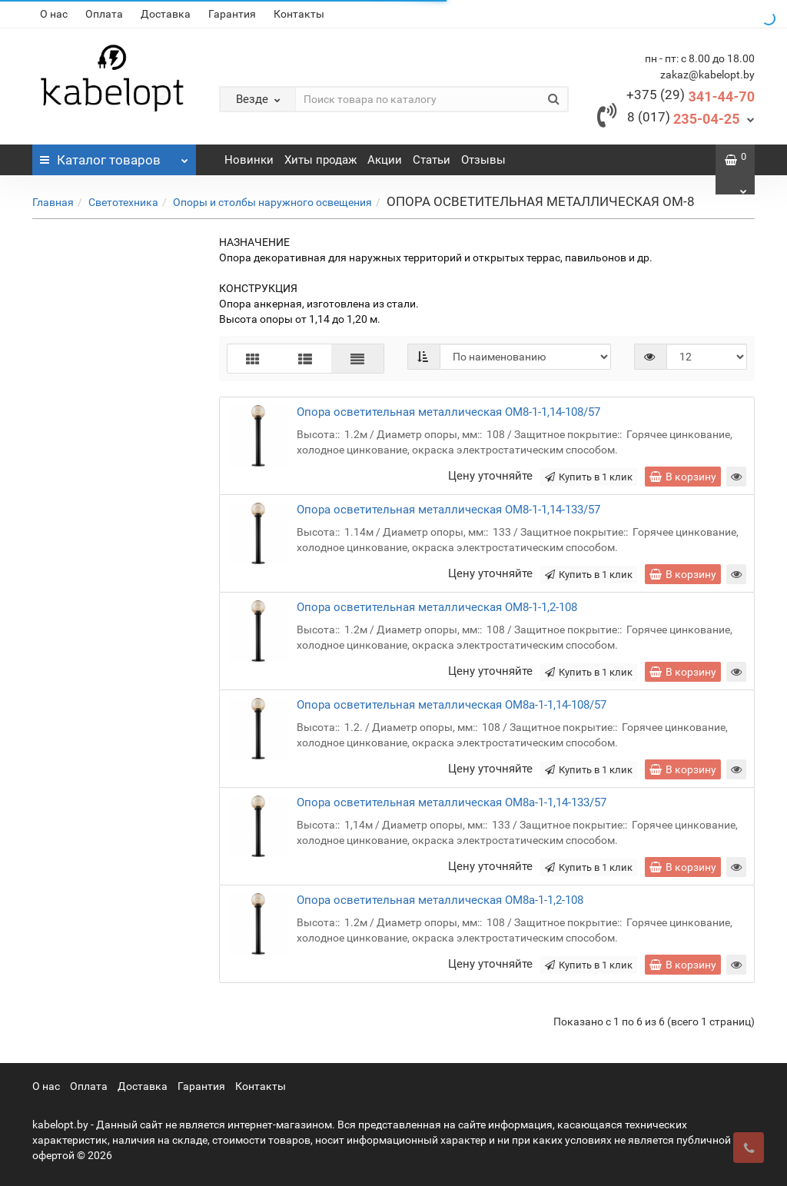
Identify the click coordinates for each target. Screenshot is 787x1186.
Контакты (299, 14)
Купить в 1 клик (589, 477)
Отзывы (483, 160)
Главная (53, 202)
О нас (54, 14)
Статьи (431, 160)
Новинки (249, 160)
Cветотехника (123, 202)
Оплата (104, 14)
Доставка (166, 14)
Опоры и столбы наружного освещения (272, 202)
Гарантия (232, 14)
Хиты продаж (320, 160)
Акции (384, 160)
